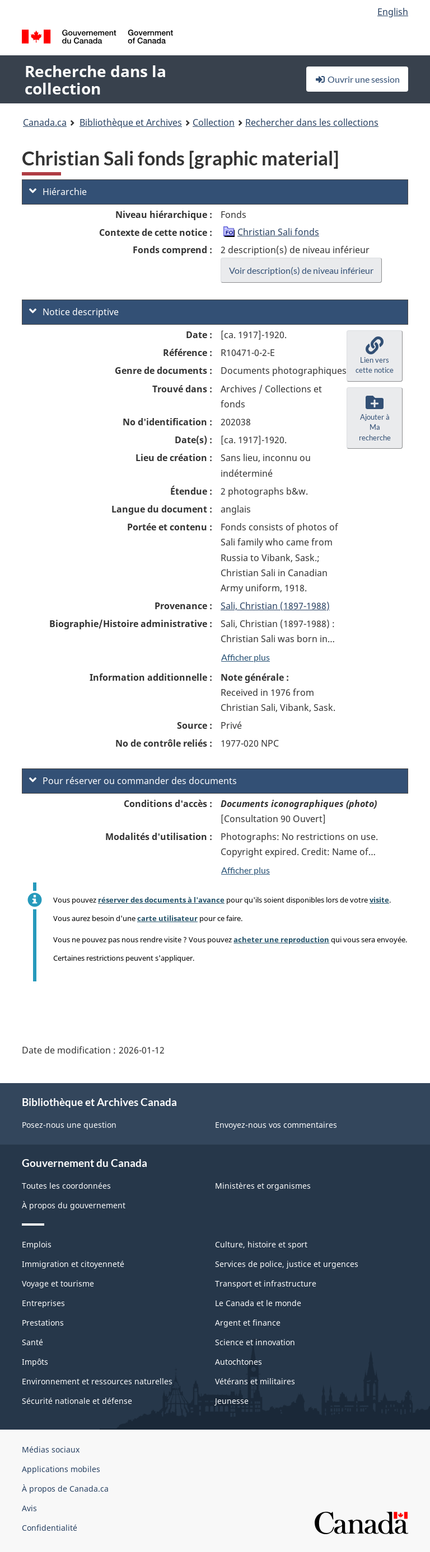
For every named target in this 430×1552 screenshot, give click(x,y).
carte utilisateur (167, 918)
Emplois (37, 1244)
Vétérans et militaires (255, 1381)
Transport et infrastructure (265, 1283)
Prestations (43, 1322)
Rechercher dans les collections (311, 122)
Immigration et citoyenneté (73, 1264)
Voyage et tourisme (58, 1283)
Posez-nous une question (69, 1124)
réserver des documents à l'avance (161, 900)
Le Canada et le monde (258, 1303)
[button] (375, 356)
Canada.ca (45, 122)
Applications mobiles (61, 1469)
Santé (32, 1342)
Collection (214, 122)
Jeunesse (232, 1401)
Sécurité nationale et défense (77, 1401)
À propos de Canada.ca (65, 1488)
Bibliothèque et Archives (131, 122)
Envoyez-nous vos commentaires (276, 1124)
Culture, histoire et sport (261, 1244)
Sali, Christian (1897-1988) (275, 606)
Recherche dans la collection (95, 79)
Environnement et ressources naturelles (97, 1381)
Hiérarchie (58, 192)
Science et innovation (255, 1342)
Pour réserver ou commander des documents (133, 781)
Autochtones (238, 1361)
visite (379, 900)
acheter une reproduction (281, 939)
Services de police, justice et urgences (286, 1264)
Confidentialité (49, 1527)
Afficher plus (245, 657)
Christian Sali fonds (278, 232)
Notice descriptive (74, 312)
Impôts (35, 1361)
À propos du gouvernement (73, 1205)
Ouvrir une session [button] (357, 79)
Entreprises (43, 1303)
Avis (29, 1508)
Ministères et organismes (263, 1185)
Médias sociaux (51, 1449)
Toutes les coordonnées (66, 1185)
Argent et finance (248, 1322)
